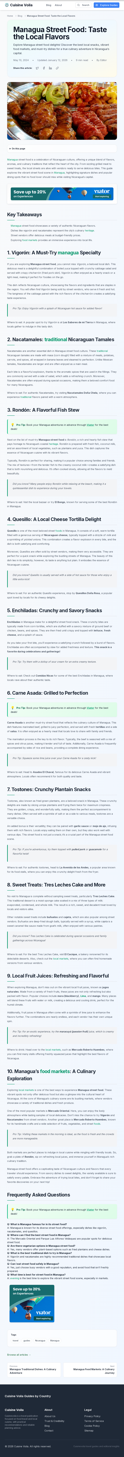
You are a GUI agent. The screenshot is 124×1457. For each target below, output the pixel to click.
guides (26, 1340)
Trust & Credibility (54, 1420)
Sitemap (88, 1429)
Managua (12, 158)
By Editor (102, 60)
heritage (89, 229)
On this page (18, 148)
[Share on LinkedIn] (50, 67)
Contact (48, 1429)
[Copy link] (57, 67)
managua (68, 252)
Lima (83, 995)
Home (10, 16)
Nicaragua (40, 1340)
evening (14, 1277)
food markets (29, 239)
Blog (48, 5)
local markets (60, 957)
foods (59, 530)
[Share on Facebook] (44, 67)
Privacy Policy (92, 1415)
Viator (90, 424)
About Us (49, 1415)
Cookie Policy (92, 1425)
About (58, 5)
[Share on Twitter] (37, 67)
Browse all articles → (19, 1353)
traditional (55, 339)
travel (15, 1340)
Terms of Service (94, 1420)
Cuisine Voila (19, 5)
